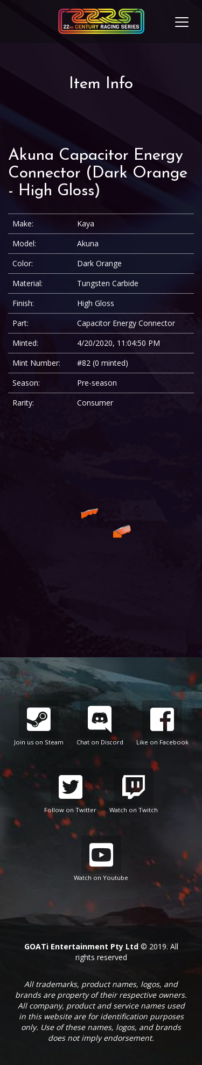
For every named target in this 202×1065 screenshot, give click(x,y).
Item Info (101, 84)
